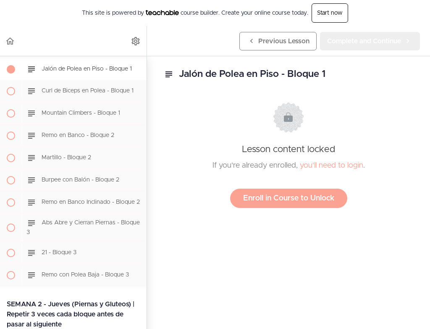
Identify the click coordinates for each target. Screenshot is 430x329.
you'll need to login (331, 165)
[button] (10, 41)
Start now (330, 13)
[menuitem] (136, 41)
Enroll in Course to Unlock (288, 198)
